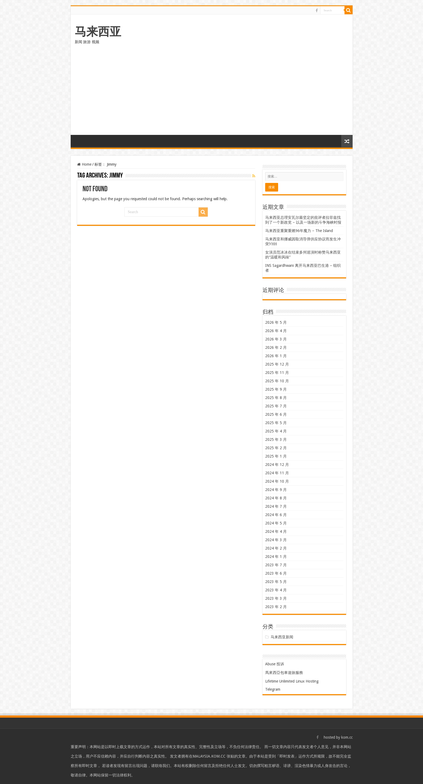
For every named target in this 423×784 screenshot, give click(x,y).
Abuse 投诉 (274, 664)
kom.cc (347, 737)
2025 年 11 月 (277, 372)
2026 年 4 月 (276, 331)
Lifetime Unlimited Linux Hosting (292, 681)
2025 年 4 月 (276, 431)
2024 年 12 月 (277, 464)
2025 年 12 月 (277, 364)
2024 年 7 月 (276, 506)
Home (84, 164)
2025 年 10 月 (277, 381)
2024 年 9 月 (276, 490)
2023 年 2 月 (276, 607)
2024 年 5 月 (276, 523)
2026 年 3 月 (276, 339)
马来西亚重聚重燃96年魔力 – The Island (299, 231)
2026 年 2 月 (276, 347)
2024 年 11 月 (277, 473)
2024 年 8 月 (276, 498)
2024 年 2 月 (276, 548)
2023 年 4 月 (276, 590)
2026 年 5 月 (276, 322)
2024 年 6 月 (276, 515)
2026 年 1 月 (276, 356)
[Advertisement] (212, 94)
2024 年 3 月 (276, 540)
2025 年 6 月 (276, 414)
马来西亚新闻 (282, 637)
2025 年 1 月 (276, 456)
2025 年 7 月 (276, 406)
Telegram (272, 689)
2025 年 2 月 (276, 448)
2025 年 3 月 (276, 439)
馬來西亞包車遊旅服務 (284, 672)
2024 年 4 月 (276, 531)
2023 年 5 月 (276, 582)
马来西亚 (98, 31)
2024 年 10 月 (277, 481)
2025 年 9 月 (276, 389)
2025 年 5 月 (276, 423)
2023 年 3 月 (276, 598)
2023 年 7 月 (276, 565)
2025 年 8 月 (276, 398)
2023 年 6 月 (276, 573)
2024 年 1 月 (276, 556)
